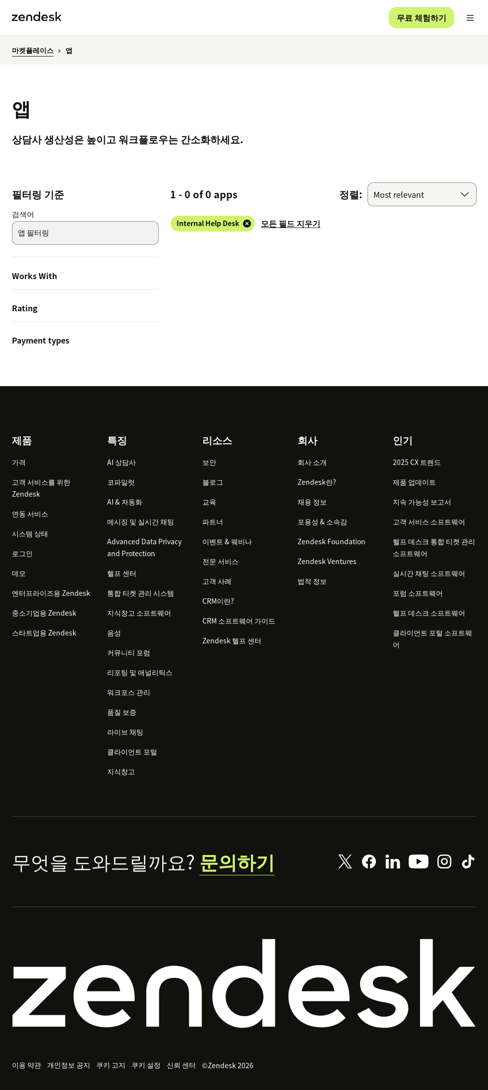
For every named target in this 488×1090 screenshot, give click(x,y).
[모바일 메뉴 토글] (470, 18)
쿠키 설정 (146, 1065)
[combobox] (422, 194)
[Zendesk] (244, 983)
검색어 (23, 214)
